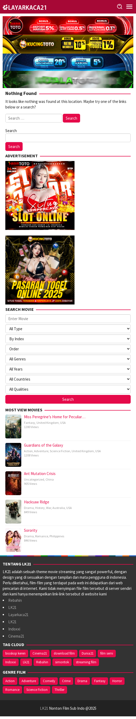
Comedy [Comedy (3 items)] (49, 681)
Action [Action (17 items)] (10, 681)
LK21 (12, 607)
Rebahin (15, 600)
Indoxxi (14, 628)
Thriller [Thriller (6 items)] (59, 689)
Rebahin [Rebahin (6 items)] (42, 662)
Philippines (57, 536)
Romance (41, 536)
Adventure (41, 451)
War (48, 508)
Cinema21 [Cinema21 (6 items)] (39, 653)
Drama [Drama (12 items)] (82, 681)
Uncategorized (34, 479)
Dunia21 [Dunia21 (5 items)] (87, 653)
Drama (29, 508)
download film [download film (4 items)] (64, 653)
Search (11, 130)
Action (28, 451)
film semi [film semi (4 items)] (106, 653)
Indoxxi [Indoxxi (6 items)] (10, 662)
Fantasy (29, 423)
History (40, 508)
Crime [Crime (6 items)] (66, 681)
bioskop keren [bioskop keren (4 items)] (15, 653)
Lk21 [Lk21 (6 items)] (26, 662)
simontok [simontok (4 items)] (62, 662)
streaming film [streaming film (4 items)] (86, 662)
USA (63, 423)
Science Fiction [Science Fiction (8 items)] (37, 689)
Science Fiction (60, 451)
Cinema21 (16, 636)
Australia (58, 508)
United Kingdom (47, 423)
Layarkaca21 (18, 614)
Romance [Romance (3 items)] (12, 689)
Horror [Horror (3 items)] (117, 681)
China (50, 479)
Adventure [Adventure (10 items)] (29, 681)
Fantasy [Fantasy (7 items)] (99, 681)
